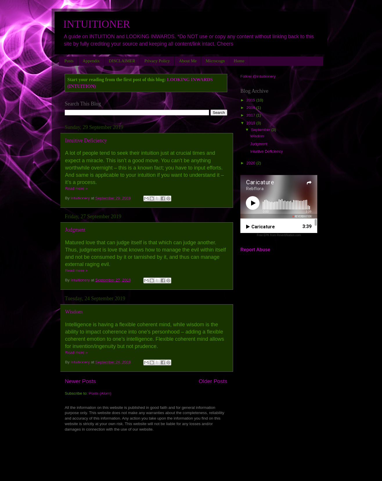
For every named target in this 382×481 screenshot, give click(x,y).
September (261, 129)
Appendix (91, 61)
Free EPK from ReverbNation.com (279, 235)
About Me (188, 61)
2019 (251, 123)
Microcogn (215, 61)
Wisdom (73, 312)
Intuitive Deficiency (86, 140)
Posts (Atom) (100, 393)
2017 (251, 115)
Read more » (76, 188)
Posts (69, 61)
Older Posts (213, 381)
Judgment (75, 230)
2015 (251, 100)
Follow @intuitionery (258, 76)
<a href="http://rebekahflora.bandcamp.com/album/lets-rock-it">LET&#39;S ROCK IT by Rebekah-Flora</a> (146, 447)
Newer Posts (80, 381)
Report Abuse (255, 249)
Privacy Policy (157, 61)
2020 (251, 163)
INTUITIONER (96, 24)
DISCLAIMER (122, 61)
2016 (251, 107)
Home (239, 61)
